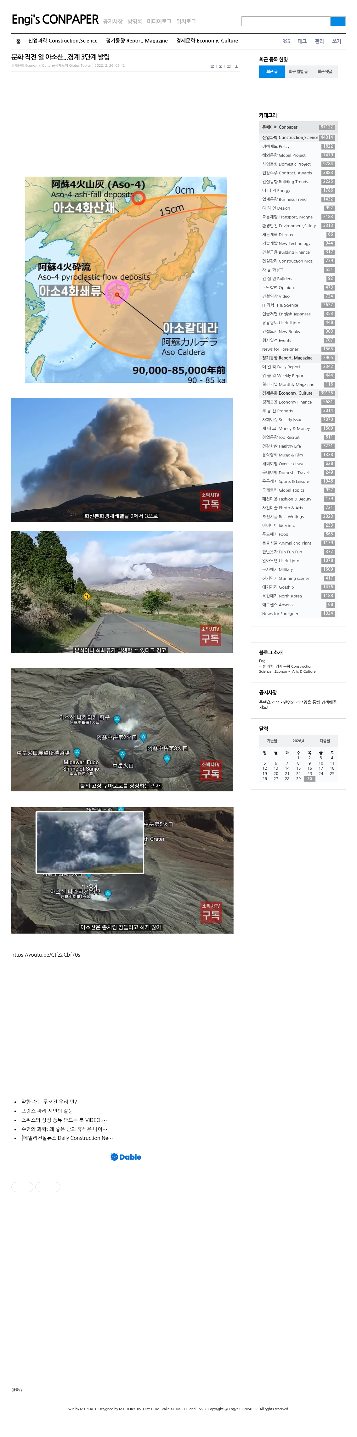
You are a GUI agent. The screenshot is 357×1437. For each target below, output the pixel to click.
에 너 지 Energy (298, 191)
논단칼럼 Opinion (298, 288)
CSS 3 (201, 1409)
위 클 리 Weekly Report (298, 376)
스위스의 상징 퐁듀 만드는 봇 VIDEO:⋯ (64, 1120)
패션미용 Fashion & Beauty (298, 499)
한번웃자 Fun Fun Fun (298, 552)
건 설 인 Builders (298, 279)
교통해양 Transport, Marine (298, 217)
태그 (302, 41)
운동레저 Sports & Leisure (298, 481)
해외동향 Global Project (298, 155)
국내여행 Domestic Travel (298, 473)
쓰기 (336, 41)
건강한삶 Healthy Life (298, 446)
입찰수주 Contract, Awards (298, 173)
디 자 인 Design (298, 208)
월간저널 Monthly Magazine (298, 385)
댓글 (15, 1390)
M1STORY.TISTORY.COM (139, 1409)
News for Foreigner (298, 349)
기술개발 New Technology (298, 243)
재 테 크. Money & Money (298, 429)
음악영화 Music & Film (298, 455)
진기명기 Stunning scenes (298, 578)
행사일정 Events (298, 340)
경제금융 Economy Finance (298, 402)
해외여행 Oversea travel (298, 464)
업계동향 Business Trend (298, 199)
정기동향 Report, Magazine (137, 40)
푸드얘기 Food (298, 534)
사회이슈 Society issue (298, 420)
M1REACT (88, 1409)
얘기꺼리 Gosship (298, 587)
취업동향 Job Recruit (298, 437)
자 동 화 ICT (298, 270)
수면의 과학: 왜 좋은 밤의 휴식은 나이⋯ (64, 1129)
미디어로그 (159, 22)
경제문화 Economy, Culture (207, 40)
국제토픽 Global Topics (298, 490)
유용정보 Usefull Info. (298, 323)
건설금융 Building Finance (298, 252)
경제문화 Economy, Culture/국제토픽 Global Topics (51, 65)
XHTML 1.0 (180, 1409)
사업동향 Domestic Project (298, 164)
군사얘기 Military (298, 570)
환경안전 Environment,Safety (298, 226)
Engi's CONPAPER (54, 19)
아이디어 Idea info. (298, 526)
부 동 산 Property (298, 411)
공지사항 (113, 22)
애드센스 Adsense (298, 605)
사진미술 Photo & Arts (298, 508)
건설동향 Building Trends (298, 182)
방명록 (134, 22)
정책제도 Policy (298, 147)
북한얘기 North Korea (298, 596)
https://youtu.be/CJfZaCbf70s (45, 954)
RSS (286, 41)
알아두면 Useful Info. (298, 561)
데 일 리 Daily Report (298, 367)
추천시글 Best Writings (298, 517)
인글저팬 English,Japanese (298, 314)
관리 (319, 41)
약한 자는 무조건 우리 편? (49, 1101)
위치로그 (186, 22)
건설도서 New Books (298, 332)
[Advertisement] (126, 1290)
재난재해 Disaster (298, 235)
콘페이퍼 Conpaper (298, 127)
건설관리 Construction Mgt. (298, 261)
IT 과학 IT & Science (298, 305)
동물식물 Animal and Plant (298, 543)
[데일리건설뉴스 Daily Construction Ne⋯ (67, 1137)
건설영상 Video (298, 296)
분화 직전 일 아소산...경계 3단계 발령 (60, 57)
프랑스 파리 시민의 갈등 (47, 1110)
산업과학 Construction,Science (63, 40)
